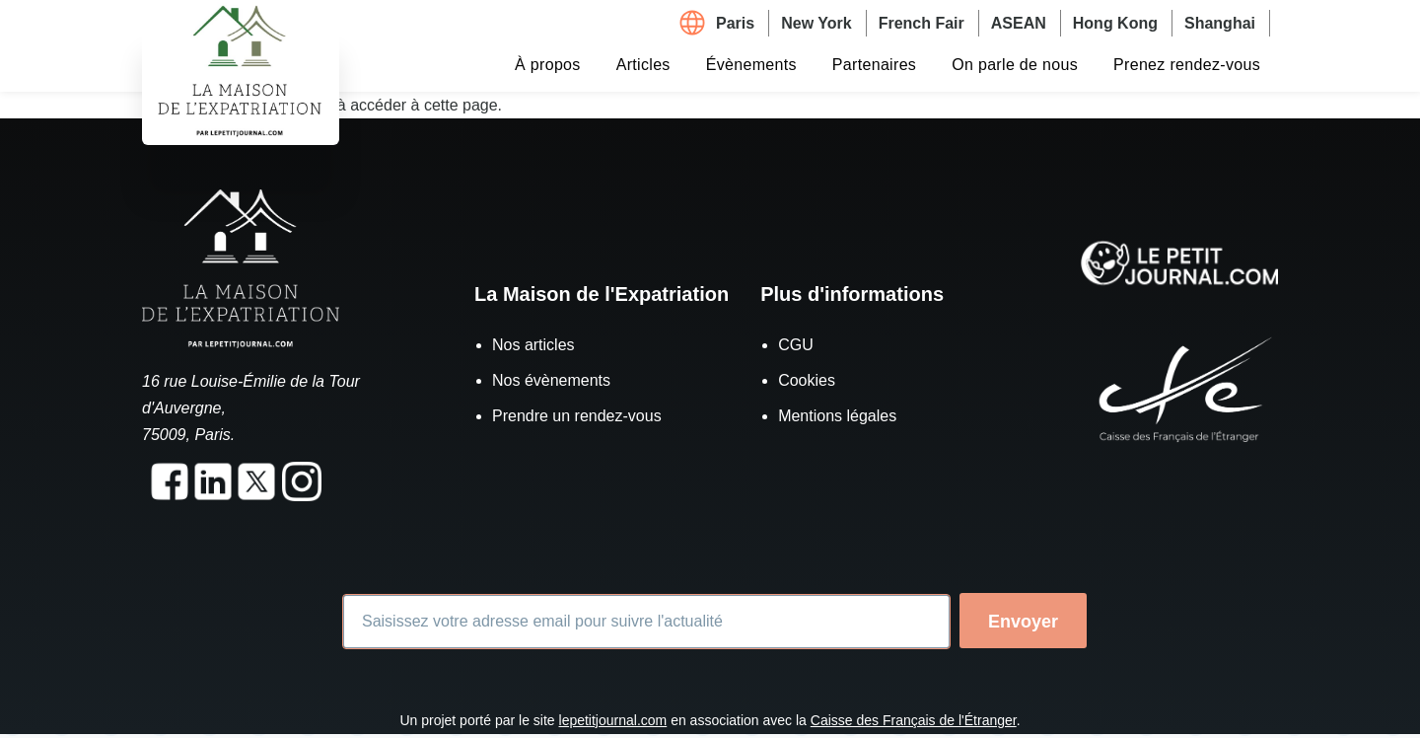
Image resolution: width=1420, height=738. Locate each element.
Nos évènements (551, 380)
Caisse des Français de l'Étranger (914, 720)
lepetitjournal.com (613, 720)
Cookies (806, 380)
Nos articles (533, 344)
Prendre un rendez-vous (577, 415)
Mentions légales (837, 415)
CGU (796, 344)
